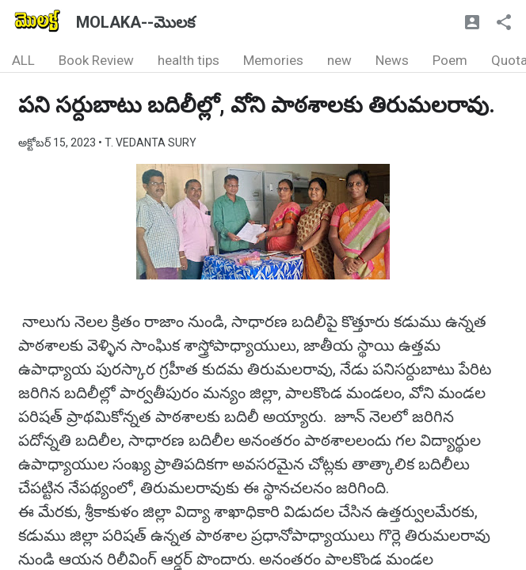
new (339, 60)
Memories (273, 60)
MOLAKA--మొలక (135, 22)
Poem (450, 60)
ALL (23, 60)
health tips (188, 60)
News (392, 60)
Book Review (96, 60)
